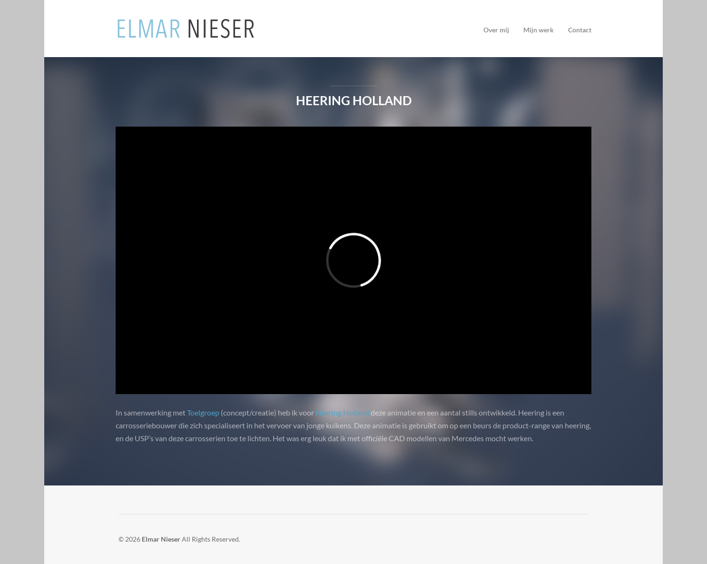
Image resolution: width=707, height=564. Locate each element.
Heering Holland (354, 100)
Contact (579, 30)
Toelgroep (203, 412)
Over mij (496, 30)
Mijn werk (538, 30)
